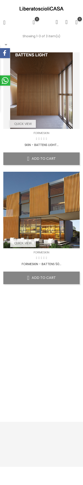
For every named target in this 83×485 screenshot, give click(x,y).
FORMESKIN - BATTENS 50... (41, 264)
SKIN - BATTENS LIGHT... (42, 145)
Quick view (23, 124)
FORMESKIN (41, 133)
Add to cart (41, 159)
